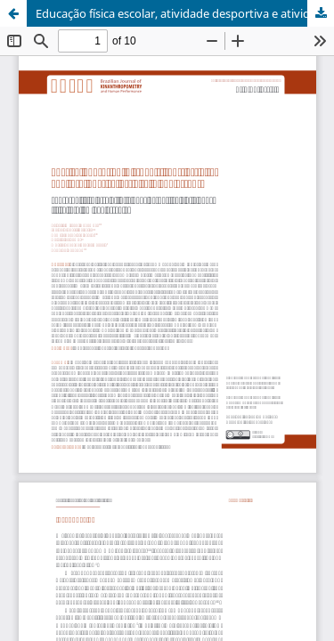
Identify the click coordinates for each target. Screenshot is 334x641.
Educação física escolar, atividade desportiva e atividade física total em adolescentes (185, 13)
